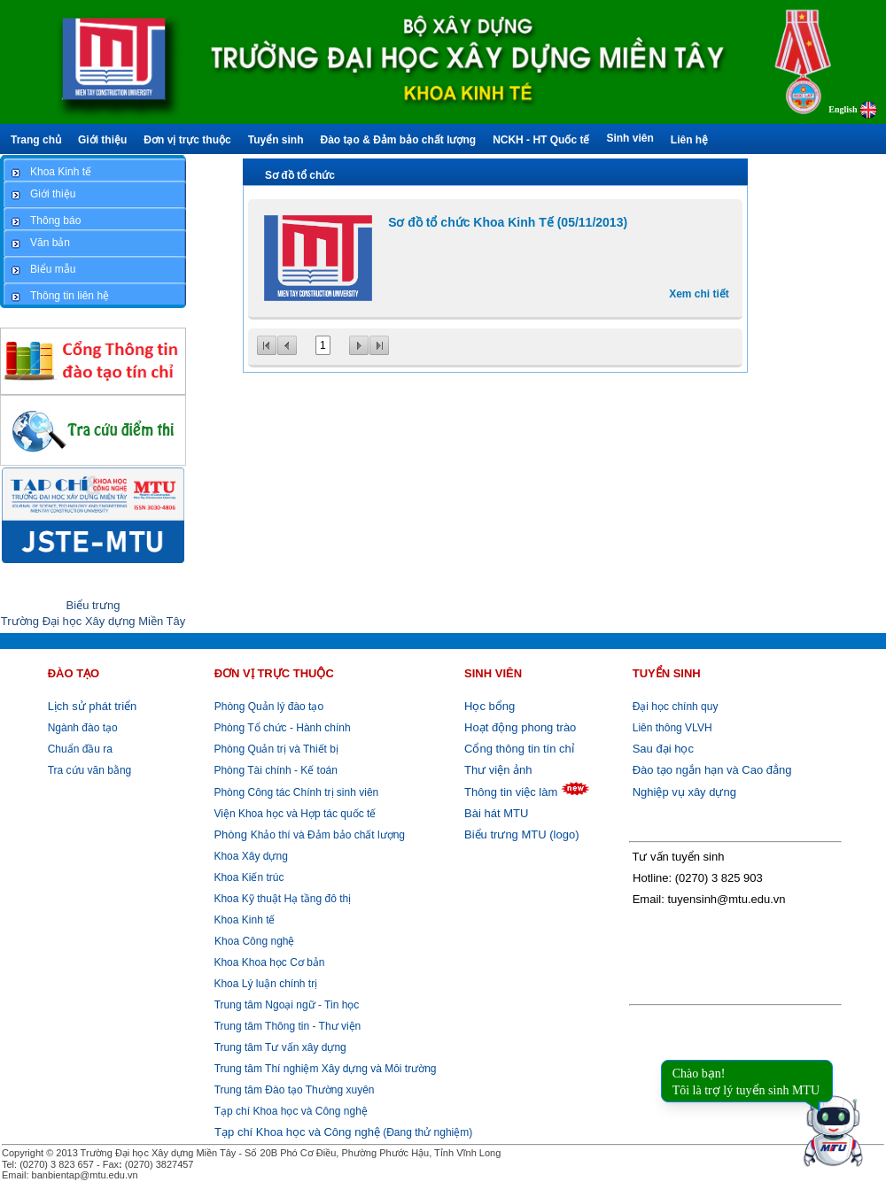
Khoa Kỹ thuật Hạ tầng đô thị (281, 898)
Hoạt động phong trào (520, 727)
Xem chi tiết (699, 294)
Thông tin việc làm (510, 792)
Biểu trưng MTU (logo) (521, 834)
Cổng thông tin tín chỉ (519, 748)
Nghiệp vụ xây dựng (684, 792)
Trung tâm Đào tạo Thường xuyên (294, 1090)
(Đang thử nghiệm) (343, 1132)
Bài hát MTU (496, 813)
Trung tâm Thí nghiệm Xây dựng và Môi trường (325, 1068)
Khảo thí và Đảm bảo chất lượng (308, 835)
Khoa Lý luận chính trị (264, 983)
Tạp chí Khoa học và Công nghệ (291, 1111)
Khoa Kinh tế (243, 920)
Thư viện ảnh (498, 769)
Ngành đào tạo (83, 728)
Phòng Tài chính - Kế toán (274, 770)
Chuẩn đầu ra (80, 749)
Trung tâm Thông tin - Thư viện (287, 1026)
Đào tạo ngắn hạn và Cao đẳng (712, 769)
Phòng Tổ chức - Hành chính (281, 728)
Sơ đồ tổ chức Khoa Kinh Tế (507, 222)
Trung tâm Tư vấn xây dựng (280, 1047)
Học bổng (489, 706)
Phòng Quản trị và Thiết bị (274, 749)
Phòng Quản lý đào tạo (268, 706)
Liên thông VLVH (672, 728)
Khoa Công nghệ (254, 941)
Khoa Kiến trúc (247, 877)
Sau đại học (663, 748)
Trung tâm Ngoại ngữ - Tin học (287, 1005)
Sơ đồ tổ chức (300, 175)
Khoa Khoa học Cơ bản (267, 962)
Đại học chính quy (676, 706)
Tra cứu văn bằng (90, 770)
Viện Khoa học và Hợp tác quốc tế (293, 813)
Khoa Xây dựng (249, 856)
